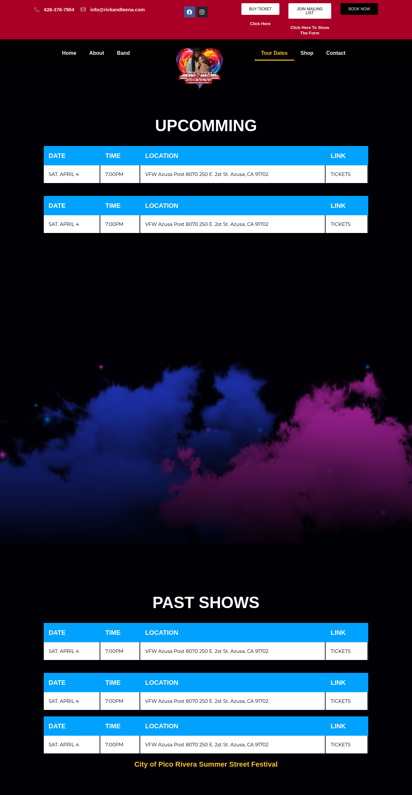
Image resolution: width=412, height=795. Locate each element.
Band (123, 53)
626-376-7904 (59, 9)
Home (69, 53)
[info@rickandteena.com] (83, 9)
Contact (336, 53)
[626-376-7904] (36, 9)
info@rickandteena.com (117, 9)
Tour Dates (274, 53)
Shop (307, 53)
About (96, 53)
